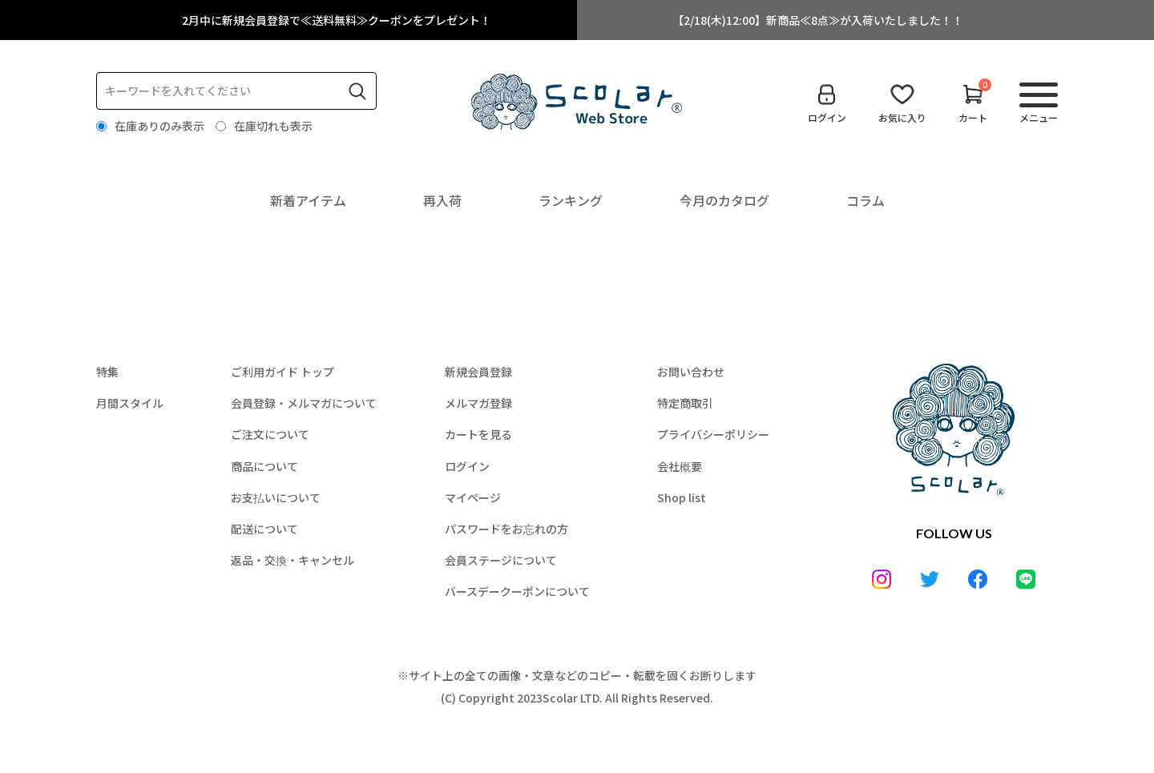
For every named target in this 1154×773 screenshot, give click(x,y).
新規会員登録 (478, 372)
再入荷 (442, 200)
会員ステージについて (501, 560)
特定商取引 (685, 403)
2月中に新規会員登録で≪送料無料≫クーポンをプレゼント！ (336, 20)
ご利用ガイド (282, 372)
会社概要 (679, 466)
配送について (264, 529)
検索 (357, 91)
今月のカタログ (724, 200)
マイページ (473, 497)
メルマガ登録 (478, 403)
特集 (107, 372)
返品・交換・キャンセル (292, 560)
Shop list (681, 497)
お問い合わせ (690, 372)
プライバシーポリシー (713, 434)
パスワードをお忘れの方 (506, 529)
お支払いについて (276, 497)
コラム (865, 200)
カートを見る (478, 434)
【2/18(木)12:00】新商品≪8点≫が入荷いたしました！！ (817, 20)
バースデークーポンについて (517, 591)
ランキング (571, 200)
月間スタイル (129, 403)
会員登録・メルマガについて (304, 403)
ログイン (467, 466)
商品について (264, 466)
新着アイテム (308, 200)
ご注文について (270, 434)
